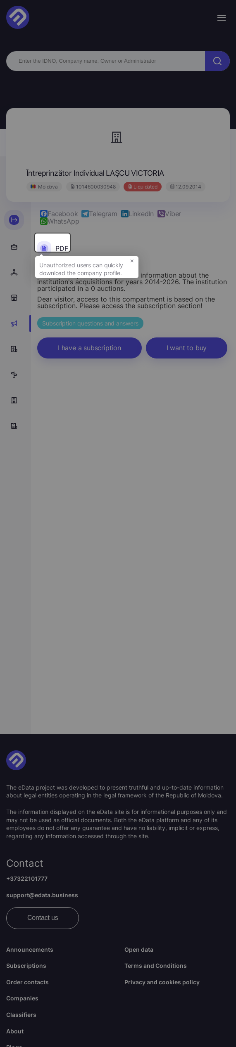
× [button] (132, 266)
